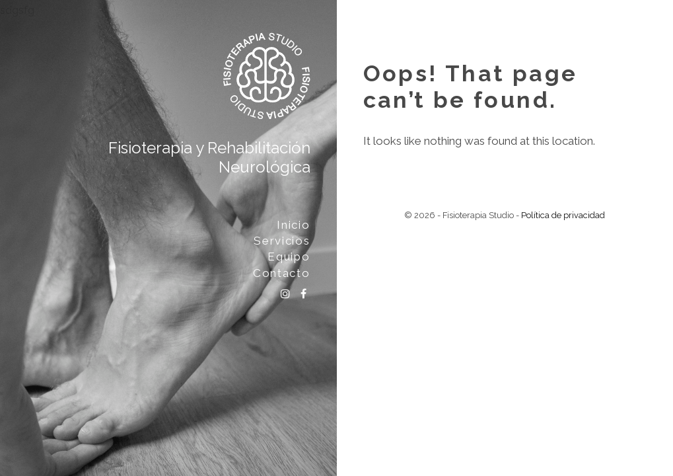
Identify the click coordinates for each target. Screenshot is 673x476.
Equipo (288, 256)
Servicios (282, 240)
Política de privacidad (563, 215)
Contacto (281, 273)
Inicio (293, 224)
